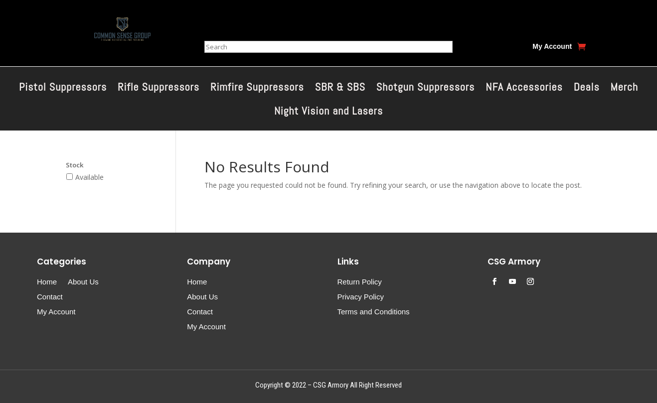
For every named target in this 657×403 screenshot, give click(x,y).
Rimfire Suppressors (257, 88)
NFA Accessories (524, 88)
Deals (587, 88)
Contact (50, 297)
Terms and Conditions (373, 312)
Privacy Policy (360, 297)
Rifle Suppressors (158, 88)
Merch (624, 88)
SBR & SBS (340, 88)
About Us (83, 282)
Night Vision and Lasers (328, 112)
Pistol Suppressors (63, 88)
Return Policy (359, 282)
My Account (552, 46)
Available (89, 177)
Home (47, 282)
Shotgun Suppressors (425, 88)
